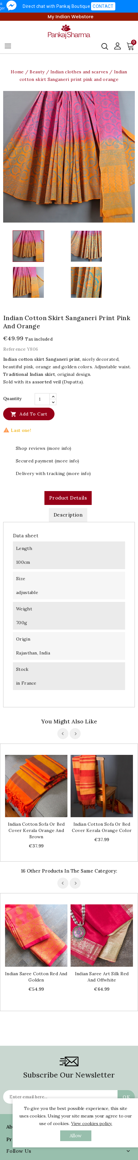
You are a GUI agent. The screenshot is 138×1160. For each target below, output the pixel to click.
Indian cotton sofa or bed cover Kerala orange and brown (36, 830)
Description (68, 515)
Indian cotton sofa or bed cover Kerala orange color (102, 827)
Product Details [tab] (68, 498)
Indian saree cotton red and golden (36, 977)
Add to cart (28, 413)
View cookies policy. (91, 1123)
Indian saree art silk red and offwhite (102, 977)
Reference (14, 349)
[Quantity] (42, 399)
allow (76, 1136)
